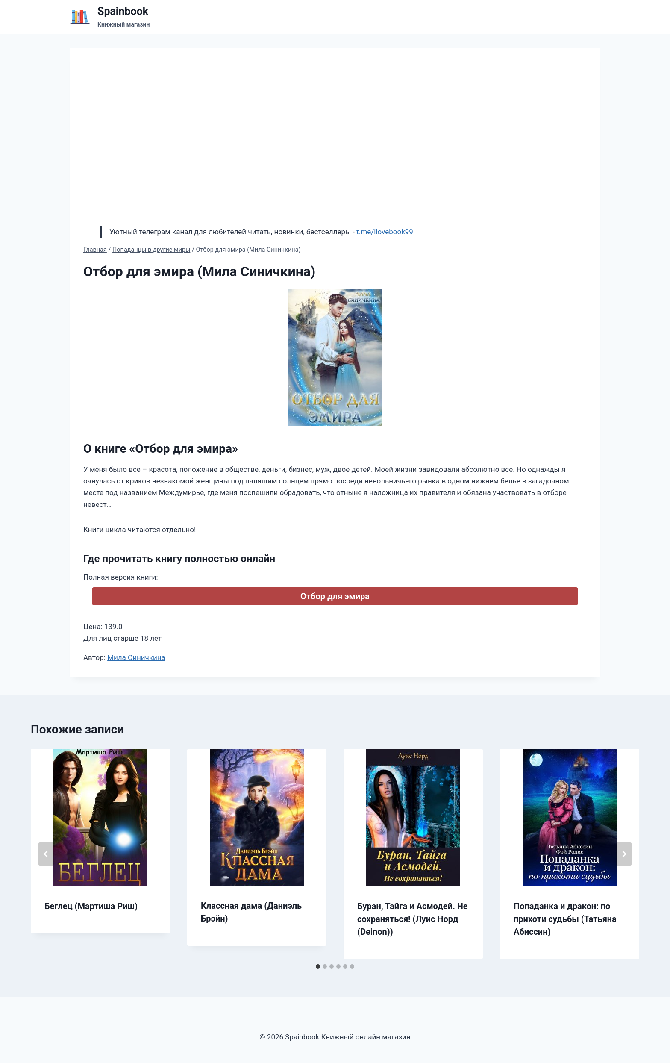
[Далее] (624, 854)
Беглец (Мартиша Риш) (91, 906)
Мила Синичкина (136, 657)
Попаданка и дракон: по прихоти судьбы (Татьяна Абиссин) (565, 919)
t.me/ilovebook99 (384, 231)
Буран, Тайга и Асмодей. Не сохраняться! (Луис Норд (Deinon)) (412, 919)
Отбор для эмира (335, 596)
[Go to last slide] (46, 854)
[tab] (318, 966)
